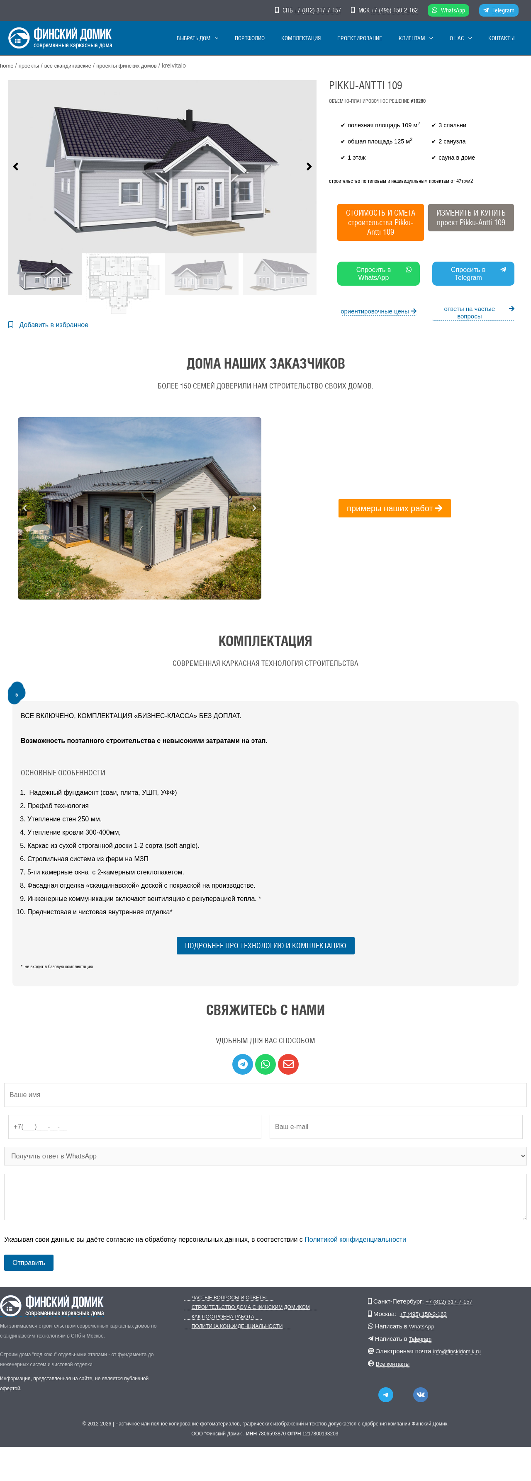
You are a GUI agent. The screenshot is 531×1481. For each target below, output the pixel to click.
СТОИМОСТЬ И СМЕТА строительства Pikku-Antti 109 (380, 222)
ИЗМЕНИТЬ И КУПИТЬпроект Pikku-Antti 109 (471, 217)
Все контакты (395, 1365)
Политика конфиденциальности (229, 1328)
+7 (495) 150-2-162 (394, 10)
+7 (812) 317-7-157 (318, 10)
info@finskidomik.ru (460, 1352)
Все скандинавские (75, 65)
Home (7, 65)
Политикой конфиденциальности (355, 1241)
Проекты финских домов (141, 65)
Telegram (503, 10)
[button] (15, 167)
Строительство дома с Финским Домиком (243, 1309)
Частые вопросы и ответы (221, 1299)
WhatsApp (453, 10)
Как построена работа (215, 1318)
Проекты (32, 65)
